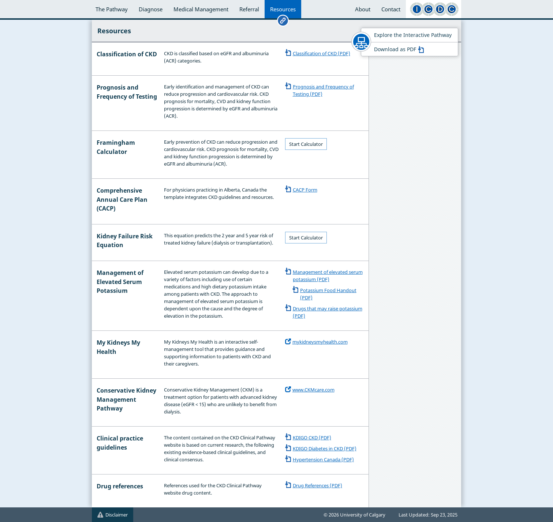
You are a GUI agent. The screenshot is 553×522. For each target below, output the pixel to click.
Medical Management (200, 9)
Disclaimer (112, 514)
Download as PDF (399, 49)
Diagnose (150, 9)
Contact (390, 9)
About (362, 9)
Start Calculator (306, 144)
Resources (283, 9)
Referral (249, 9)
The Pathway (112, 9)
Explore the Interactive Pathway (413, 34)
